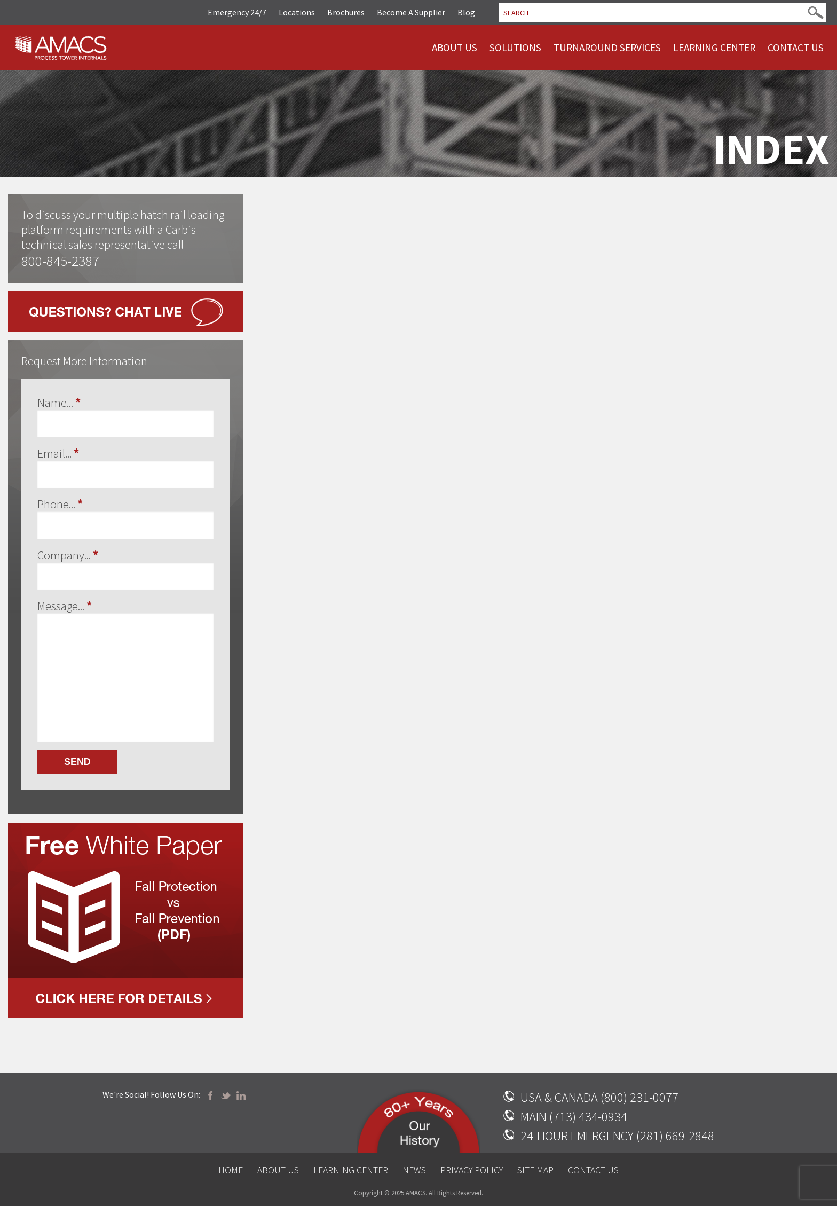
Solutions (515, 47)
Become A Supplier (411, 12)
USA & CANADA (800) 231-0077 (599, 1097)
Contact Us (796, 47)
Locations (297, 12)
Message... (64, 605)
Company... (67, 555)
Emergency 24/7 (237, 12)
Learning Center (714, 47)
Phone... (60, 503)
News (414, 1170)
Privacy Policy (471, 1170)
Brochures (346, 12)
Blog (466, 12)
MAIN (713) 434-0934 (573, 1116)
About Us (454, 47)
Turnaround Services (607, 47)
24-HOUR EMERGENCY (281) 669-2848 (617, 1136)
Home (230, 1170)
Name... (59, 402)
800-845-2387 (60, 261)
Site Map (535, 1170)
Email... (58, 453)
